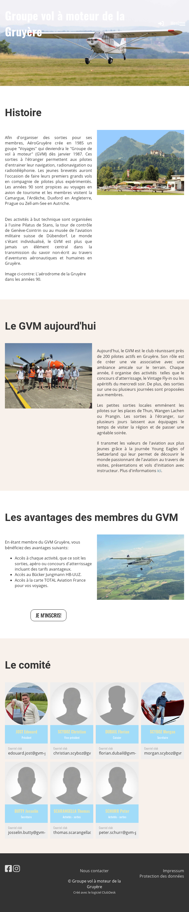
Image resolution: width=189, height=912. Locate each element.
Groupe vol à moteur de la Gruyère (65, 23)
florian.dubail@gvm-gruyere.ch (127, 753)
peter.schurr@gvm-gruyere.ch (127, 832)
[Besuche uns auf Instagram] (16, 868)
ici (159, 470)
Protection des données (162, 876)
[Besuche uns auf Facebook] (8, 868)
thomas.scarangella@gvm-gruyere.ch (87, 832)
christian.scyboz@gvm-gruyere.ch (84, 753)
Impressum (173, 870)
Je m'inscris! (48, 615)
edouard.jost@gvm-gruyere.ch (36, 753)
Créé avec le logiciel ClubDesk (94, 892)
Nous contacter (94, 870)
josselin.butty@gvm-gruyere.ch (36, 832)
